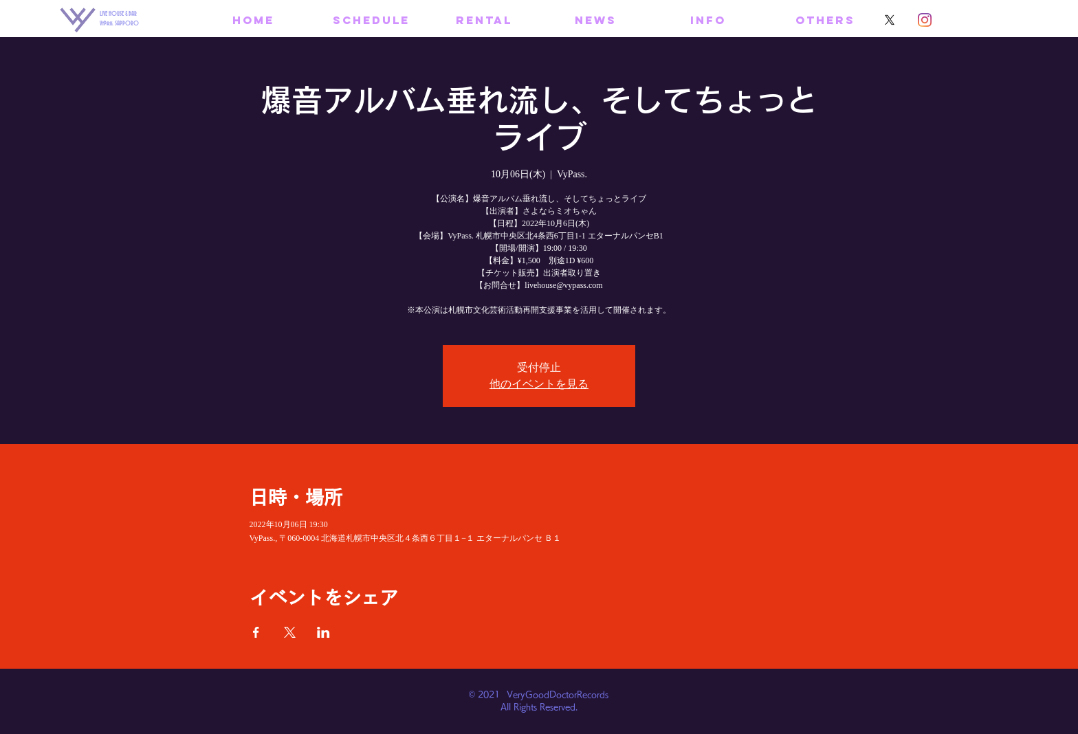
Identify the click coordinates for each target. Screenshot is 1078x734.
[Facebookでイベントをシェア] (256, 632)
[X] (889, 20)
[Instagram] (925, 20)
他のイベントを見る (539, 384)
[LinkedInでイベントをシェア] (323, 632)
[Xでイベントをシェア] (289, 632)
